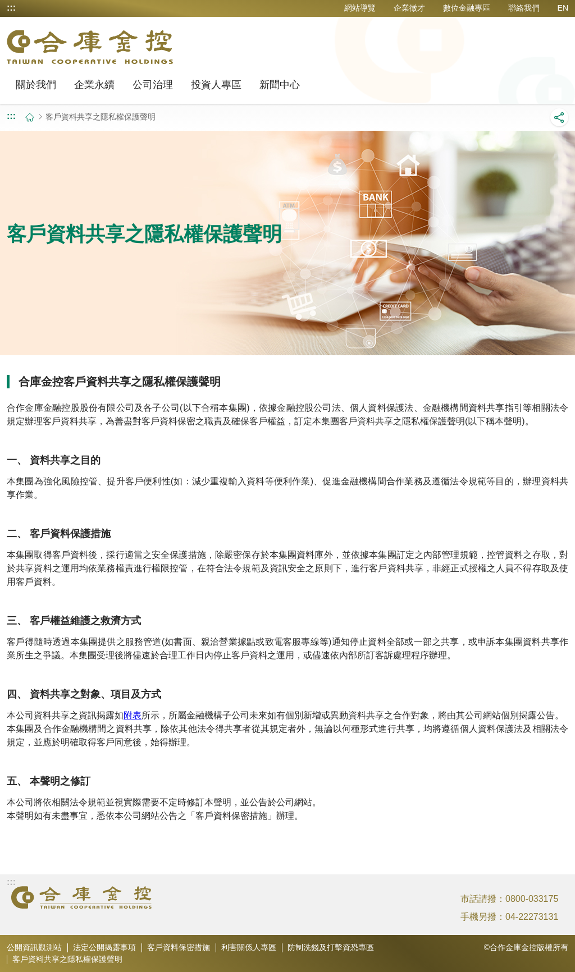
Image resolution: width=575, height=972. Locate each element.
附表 (133, 715)
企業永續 (94, 84)
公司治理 (153, 84)
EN (563, 7)
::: (11, 7)
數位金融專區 (466, 7)
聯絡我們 (524, 7)
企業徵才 (409, 7)
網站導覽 (360, 7)
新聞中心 (279, 84)
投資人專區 (216, 84)
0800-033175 (531, 899)
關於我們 (36, 84)
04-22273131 (531, 916)
